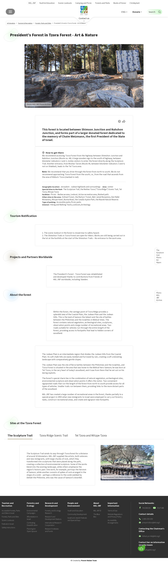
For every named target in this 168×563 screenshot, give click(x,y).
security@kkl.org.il (147, 550)
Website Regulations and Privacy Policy (115, 515)
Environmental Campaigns (32, 511)
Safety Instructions (8, 527)
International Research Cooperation (53, 524)
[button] (124, 11)
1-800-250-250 (146, 519)
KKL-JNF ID (97, 510)
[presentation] (20, 435)
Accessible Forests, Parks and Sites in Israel (11, 511)
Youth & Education (47, 3)
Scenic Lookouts (65, 3)
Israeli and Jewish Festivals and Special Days (77, 519)
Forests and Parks (102, 3)
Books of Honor (119, 3)
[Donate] (141, 548)
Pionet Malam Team (89, 560)
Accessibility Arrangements (113, 521)
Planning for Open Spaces (32, 530)
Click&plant (135, 3)
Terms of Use (112, 510)
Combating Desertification (32, 524)
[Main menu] (10, 12)
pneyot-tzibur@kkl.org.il (149, 522)
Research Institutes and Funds (52, 530)
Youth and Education (75, 510)
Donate (136, 11)
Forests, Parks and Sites (10, 516)
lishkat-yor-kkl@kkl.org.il (149, 536)
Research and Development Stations (53, 517)
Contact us (84, 18)
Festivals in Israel (8, 524)
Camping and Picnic (83, 3)
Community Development (77, 514)
